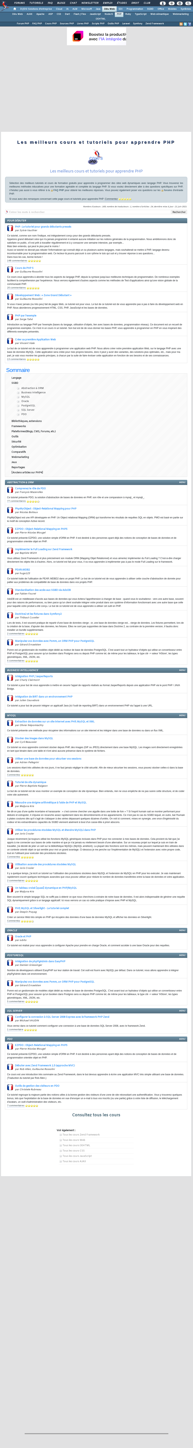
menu (182, 482)
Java (98, 9)
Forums (19, 3)
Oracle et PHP (23, 936)
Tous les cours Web (74, 1140)
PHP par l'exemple (25, 315)
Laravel (126, 23)
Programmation (134, 9)
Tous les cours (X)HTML (76, 1145)
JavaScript (95, 14)
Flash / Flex (80, 14)
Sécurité (16, 441)
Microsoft (86, 9)
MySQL (25, 397)
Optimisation (19, 447)
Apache (40, 14)
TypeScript (140, 14)
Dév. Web (109, 9)
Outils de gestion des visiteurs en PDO (37, 1086)
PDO (24, 414)
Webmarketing (181, 14)
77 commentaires (16, 501)
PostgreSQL (28, 405)
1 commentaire (15, 1029)
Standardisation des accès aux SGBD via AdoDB (43, 590)
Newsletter (89, 3)
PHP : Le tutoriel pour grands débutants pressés (43, 227)
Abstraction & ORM (32, 388)
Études (121, 3)
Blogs (61, 3)
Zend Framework (154, 23)
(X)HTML (100, 19)
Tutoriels (36, 3)
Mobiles (172, 9)
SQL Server (28, 410)
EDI (121, 9)
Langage (16, 378)
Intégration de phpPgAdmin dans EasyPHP (40, 961)
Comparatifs (18, 452)
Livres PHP (83, 23)
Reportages (18, 467)
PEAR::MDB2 (22, 569)
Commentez (111, 199)
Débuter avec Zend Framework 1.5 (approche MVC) (45, 1065)
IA (67, 9)
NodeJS (109, 14)
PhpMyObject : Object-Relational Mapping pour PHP (45, 508)
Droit (135, 3)
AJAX (29, 14)
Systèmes (186, 9)
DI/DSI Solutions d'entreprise (36, 9)
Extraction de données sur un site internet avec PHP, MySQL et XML (55, 721)
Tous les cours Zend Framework (81, 1134)
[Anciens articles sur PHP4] (27, 472)
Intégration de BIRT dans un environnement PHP (43, 697)
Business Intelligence (33, 392)
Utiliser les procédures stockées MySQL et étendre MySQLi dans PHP (55, 830)
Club (146, 3)
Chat (73, 3)
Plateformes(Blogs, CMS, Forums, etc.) (33, 431)
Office (160, 9)
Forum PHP (23, 23)
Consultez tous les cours (96, 1115)
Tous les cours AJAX (74, 1161)
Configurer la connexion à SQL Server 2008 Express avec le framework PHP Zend (62, 1017)
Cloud (59, 9)
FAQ (50, 3)
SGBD (150, 9)
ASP (50, 14)
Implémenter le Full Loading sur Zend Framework (43, 549)
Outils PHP (113, 23)
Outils (14, 436)
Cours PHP (51, 23)
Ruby (128, 14)
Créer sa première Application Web (35, 339)
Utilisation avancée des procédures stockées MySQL (45, 864)
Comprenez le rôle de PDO (30, 488)
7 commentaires (15, 1105)
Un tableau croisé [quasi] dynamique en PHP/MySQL (46, 888)
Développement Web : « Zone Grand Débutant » (43, 295)
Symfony (137, 23)
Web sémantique (159, 14)
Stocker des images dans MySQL (34, 738)
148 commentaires (17, 260)
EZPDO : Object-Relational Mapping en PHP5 (41, 529)
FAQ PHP (37, 23)
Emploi (107, 3)
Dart (67, 14)
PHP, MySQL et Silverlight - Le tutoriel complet (42, 908)
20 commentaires (16, 287)
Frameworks (18, 426)
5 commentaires (15, 660)
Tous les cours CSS (74, 1150)
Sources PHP (67, 23)
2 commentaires (15, 633)
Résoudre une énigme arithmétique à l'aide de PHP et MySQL (50, 802)
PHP (119, 14)
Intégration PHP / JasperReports (34, 676)
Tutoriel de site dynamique (30, 782)
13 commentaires (16, 359)
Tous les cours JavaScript (77, 1156)
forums (168, 190)
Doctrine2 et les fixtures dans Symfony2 (38, 614)
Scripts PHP (98, 23)
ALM (74, 9)
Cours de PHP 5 (24, 268)
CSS (59, 14)
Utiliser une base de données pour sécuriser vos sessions (48, 759)
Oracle (25, 401)
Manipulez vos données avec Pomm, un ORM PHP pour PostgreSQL (54, 641)
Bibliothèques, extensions (26, 421)
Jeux (14, 462)
